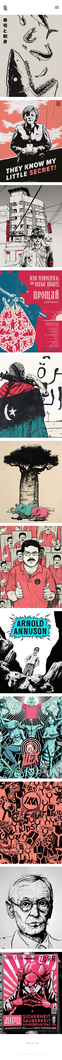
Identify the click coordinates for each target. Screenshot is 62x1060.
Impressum (39, 1054)
